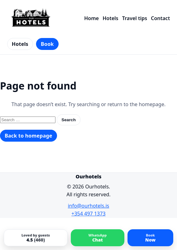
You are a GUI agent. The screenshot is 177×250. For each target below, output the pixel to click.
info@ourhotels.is (88, 205)
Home (91, 18)
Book (47, 44)
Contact (160, 18)
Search (68, 119)
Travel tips (134, 18)
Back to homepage (28, 135)
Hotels (110, 18)
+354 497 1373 (88, 213)
